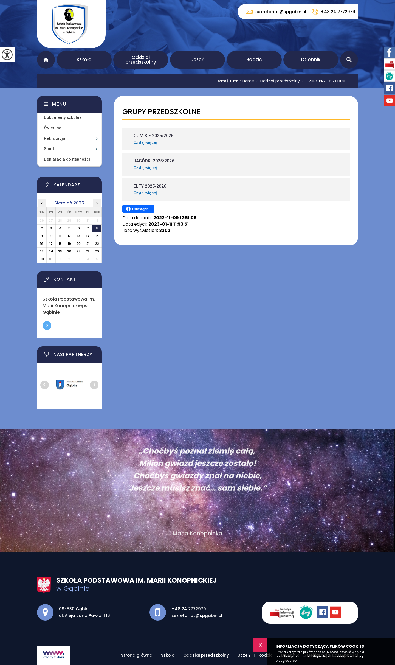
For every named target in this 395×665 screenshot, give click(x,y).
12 (69, 236)
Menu (59, 104)
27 (79, 251)
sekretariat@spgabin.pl (276, 12)
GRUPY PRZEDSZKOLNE (161, 112)
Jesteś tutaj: (228, 81)
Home (248, 81)
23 (42, 251)
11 (60, 236)
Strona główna (46, 60)
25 (60, 251)
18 (60, 243)
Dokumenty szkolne (63, 117)
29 (97, 251)
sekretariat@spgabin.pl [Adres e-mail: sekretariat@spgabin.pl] (196, 615)
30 (42, 259)
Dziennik (310, 59)
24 (51, 251)
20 (79, 243)
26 (69, 251)
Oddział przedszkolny (140, 59)
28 (88, 251)
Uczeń (197, 59)
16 (41, 243)
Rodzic (254, 59)
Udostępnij (138, 209)
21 (87, 243)
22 (97, 243)
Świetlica (52, 127)
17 (51, 243)
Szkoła (84, 59)
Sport (49, 148)
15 (97, 236)
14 (88, 236)
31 (50, 259)
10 (51, 236)
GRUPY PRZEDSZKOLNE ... (325, 81)
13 (78, 236)
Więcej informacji (47, 325)
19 (69, 243)
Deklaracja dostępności (67, 159)
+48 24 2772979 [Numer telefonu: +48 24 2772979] (188, 609)
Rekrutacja (54, 138)
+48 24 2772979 (333, 12)
